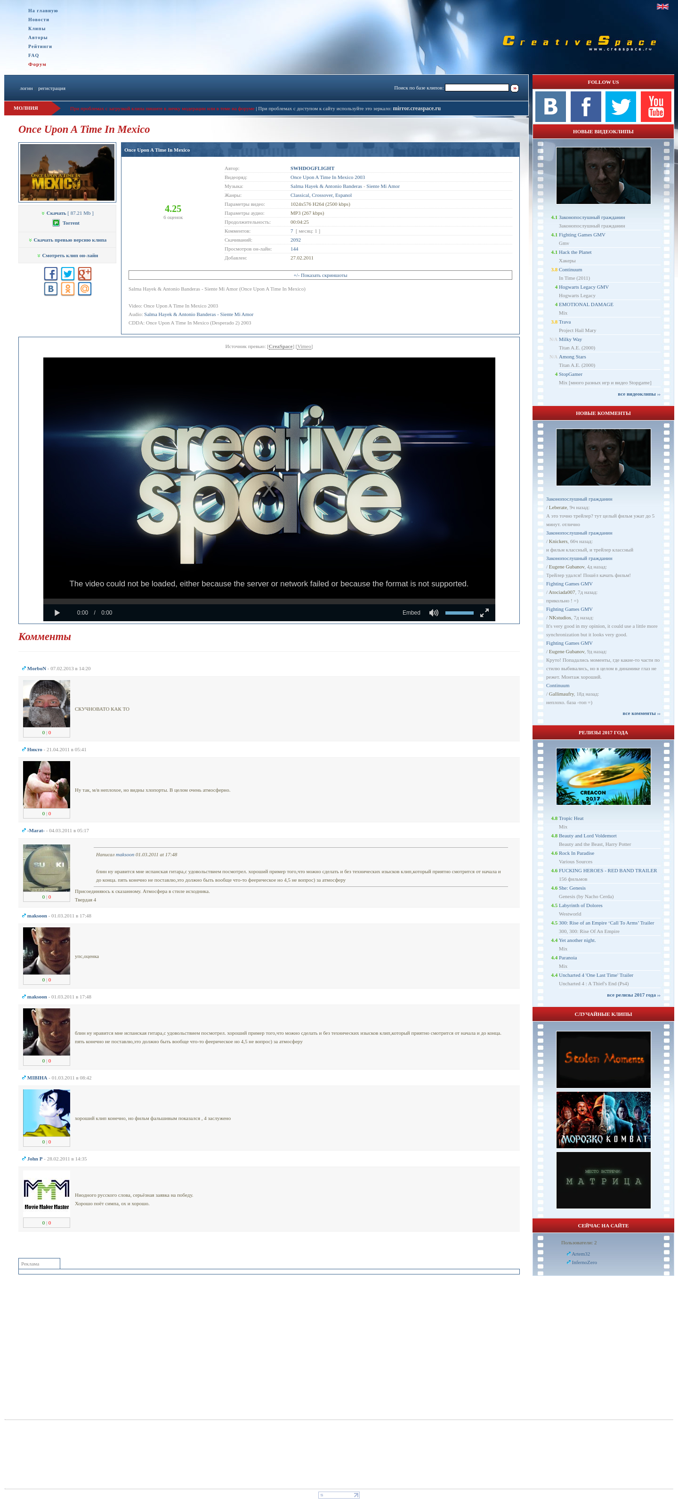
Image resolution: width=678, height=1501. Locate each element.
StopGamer (570, 374)
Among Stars (572, 356)
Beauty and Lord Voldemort (588, 835)
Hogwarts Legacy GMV (584, 287)
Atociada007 (562, 592)
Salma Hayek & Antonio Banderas (326, 186)
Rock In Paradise (576, 853)
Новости (38, 19)
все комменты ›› (642, 713)
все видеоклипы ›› (639, 394)
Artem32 (581, 1254)
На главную (43, 10)
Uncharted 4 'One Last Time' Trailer (596, 975)
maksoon (125, 854)
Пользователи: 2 (579, 1242)
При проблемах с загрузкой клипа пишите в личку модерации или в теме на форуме (162, 108)
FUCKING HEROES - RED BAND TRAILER (608, 870)
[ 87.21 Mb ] (67, 213)
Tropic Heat (571, 818)
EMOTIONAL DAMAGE (586, 304)
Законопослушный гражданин (592, 217)
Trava (565, 322)
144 (295, 249)
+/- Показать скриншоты (320, 275)
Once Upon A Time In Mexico (157, 150)
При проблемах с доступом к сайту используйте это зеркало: (325, 108)
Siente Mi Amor (383, 186)
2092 (296, 240)
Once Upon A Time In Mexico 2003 (328, 177)
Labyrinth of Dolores (581, 905)
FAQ (33, 55)
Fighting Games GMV (582, 234)
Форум (37, 64)
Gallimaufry (561, 694)
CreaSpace (281, 346)
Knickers (558, 541)
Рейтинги (40, 46)
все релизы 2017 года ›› (634, 995)
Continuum (570, 269)
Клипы (37, 28)
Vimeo (304, 346)
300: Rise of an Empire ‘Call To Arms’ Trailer (606, 922)
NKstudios (560, 617)
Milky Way (570, 339)
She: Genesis (572, 888)
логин (26, 88)
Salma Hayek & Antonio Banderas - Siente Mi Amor (198, 314)
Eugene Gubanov (566, 566)
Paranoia (568, 957)
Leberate (558, 507)
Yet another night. (577, 940)
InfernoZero (584, 1262)
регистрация (51, 88)
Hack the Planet (575, 252)
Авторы (38, 37)
